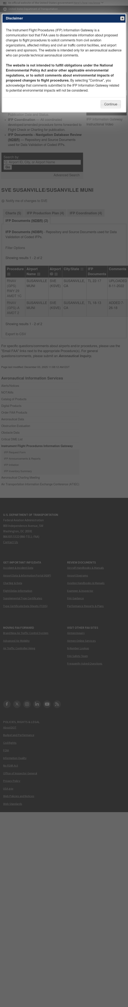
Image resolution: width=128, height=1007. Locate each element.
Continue (110, 104)
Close (122, 18)
